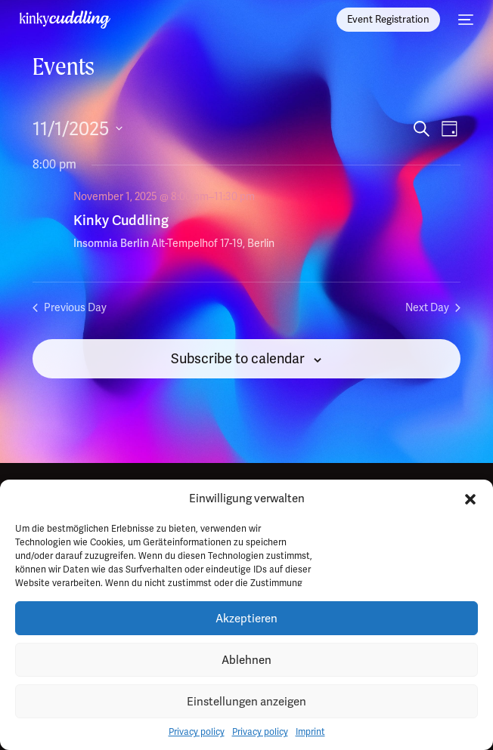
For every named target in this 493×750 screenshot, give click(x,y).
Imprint (310, 732)
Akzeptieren (246, 618)
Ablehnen (246, 660)
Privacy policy (197, 732)
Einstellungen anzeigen (246, 701)
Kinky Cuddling (121, 220)
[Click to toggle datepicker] (77, 129)
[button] (470, 499)
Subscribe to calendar (238, 358)
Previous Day (70, 307)
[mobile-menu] (464, 20)
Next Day (432, 307)
